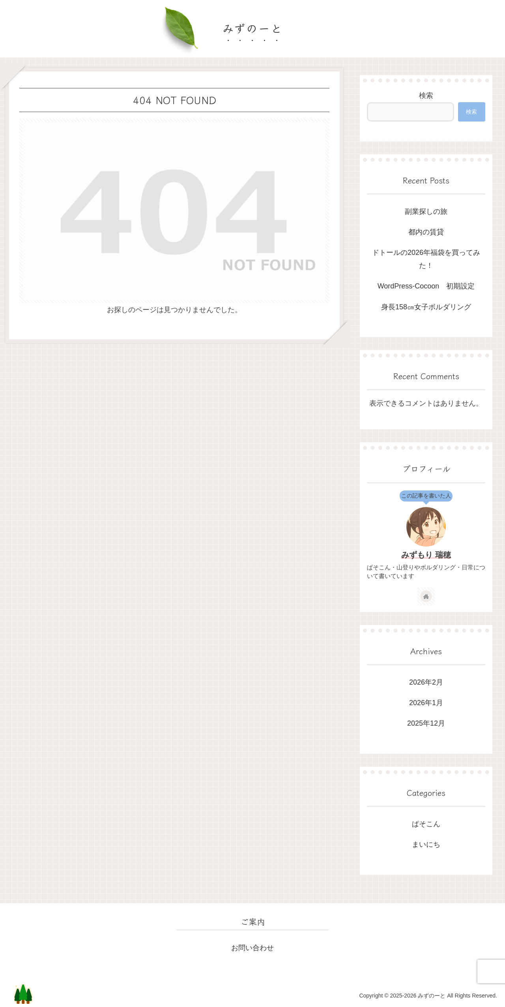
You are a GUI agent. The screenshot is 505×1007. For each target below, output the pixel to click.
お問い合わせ (252, 948)
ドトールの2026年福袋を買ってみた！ (426, 259)
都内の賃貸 (426, 232)
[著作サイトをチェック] (426, 596)
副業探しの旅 (426, 211)
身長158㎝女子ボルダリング (426, 307)
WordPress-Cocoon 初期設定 (426, 286)
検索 (426, 95)
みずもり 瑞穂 (426, 554)
